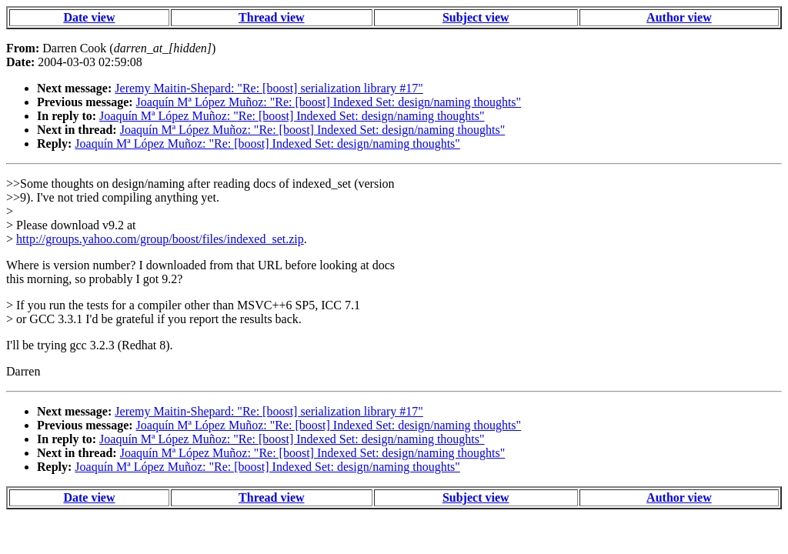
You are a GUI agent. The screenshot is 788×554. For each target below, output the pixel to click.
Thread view (271, 17)
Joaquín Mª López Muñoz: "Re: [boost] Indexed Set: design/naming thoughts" (329, 101)
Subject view (475, 17)
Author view (679, 17)
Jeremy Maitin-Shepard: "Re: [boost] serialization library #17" (269, 88)
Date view (89, 17)
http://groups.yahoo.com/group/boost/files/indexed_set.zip (160, 238)
